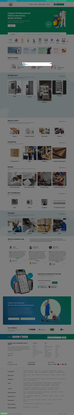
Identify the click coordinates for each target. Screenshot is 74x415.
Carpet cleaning (26, 389)
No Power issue (61, 391)
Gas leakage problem (53, 370)
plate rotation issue (37, 395)
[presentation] (67, 41)
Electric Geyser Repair (27, 382)
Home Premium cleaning (36, 387)
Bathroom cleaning (42, 389)
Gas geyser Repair (47, 384)
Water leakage (60, 370)
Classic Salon (53, 374)
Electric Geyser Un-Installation (28, 384)
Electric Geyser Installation (57, 382)
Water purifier (51, 40)
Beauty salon (16, 40)
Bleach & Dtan (38, 374)
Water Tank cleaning (50, 389)
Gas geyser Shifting (36, 385)
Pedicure (33, 374)
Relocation (36, 372)
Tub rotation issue (54, 391)
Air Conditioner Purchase (60, 372)
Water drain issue (47, 391)
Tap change (25, 401)
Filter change (38, 399)
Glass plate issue (30, 395)
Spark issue (51, 395)
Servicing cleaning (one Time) (52, 378)
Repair (36, 370)
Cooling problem (45, 370)
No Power (28, 378)
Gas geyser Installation (55, 385)
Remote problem (51, 372)
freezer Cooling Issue (61, 378)
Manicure (28, 374)
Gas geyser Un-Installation (45, 385)
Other (24, 376)
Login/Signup (60, 4)
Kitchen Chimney (57, 41)
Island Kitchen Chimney (38, 403)
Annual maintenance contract (28, 370)
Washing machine (40, 41)
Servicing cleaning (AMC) (32, 380)
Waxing (24, 374)
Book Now (11, 52)
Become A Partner (42, 4)
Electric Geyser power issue (47, 382)
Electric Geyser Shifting (38, 384)
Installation (25, 372)
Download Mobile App (12, 0)
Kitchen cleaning (44, 387)
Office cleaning (51, 387)
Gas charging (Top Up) (43, 372)
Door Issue (38, 378)
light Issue (33, 378)
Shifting (54, 399)
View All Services (62, 76)
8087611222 (31, 364)
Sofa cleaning (57, 387)
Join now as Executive (14, 318)
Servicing (25, 399)
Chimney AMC (49, 403)
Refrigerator (22, 40)
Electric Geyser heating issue (37, 382)
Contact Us (11, 25)
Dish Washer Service (26, 407)
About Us (31, 4)
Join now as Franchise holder (27, 318)
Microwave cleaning (26, 397)
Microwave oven (46, 41)
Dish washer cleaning (34, 407)
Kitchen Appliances (64, 41)
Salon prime (58, 374)
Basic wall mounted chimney (28, 403)
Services (35, 4)
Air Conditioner (10, 40)
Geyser (28, 40)
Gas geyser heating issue (55, 384)
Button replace (30, 393)
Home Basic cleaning (26, 387)
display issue (40, 391)
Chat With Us (4, 413)
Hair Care (63, 374)
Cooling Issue (43, 378)
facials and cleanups (45, 374)
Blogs (48, 4)
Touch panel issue (45, 395)
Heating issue (56, 395)
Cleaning (34, 41)
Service (39, 370)
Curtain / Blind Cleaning (34, 389)
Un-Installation (30, 372)
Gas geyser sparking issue (27, 385)
